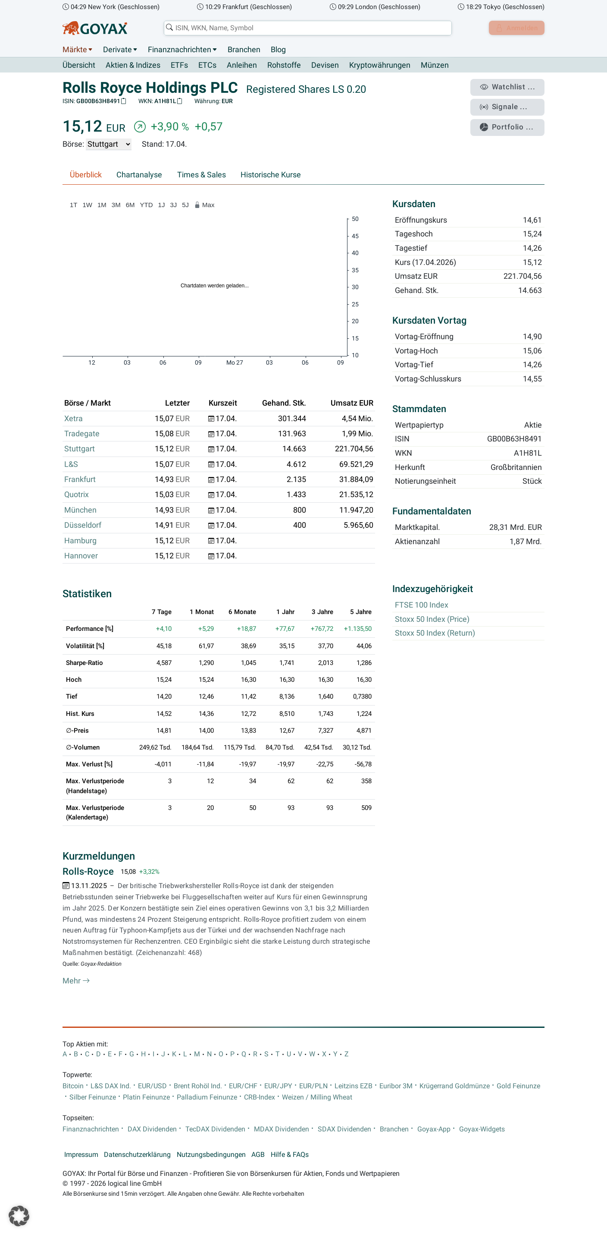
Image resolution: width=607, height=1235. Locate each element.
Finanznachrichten (179, 49)
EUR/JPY (278, 1086)
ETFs (179, 65)
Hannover (81, 556)
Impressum (81, 1155)
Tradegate (82, 434)
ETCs (207, 65)
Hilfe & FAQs (290, 1155)
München (80, 510)
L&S (71, 464)
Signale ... (508, 105)
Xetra (73, 418)
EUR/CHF (243, 1086)
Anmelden (515, 28)
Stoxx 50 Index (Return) (435, 633)
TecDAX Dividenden (215, 1129)
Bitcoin (73, 1086)
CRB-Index (259, 1097)
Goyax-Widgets (482, 1129)
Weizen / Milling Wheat (317, 1097)
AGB (258, 1155)
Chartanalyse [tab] (139, 175)
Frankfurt (80, 480)
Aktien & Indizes (133, 65)
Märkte (75, 49)
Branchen (244, 49)
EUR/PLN (313, 1086)
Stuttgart (79, 449)
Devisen (325, 65)
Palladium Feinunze (207, 1097)
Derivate (117, 49)
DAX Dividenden (152, 1129)
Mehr (76, 981)
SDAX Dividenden (344, 1129)
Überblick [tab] (86, 175)
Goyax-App (434, 1129)
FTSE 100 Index (421, 605)
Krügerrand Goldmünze (454, 1086)
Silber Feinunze (92, 1097)
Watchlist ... (511, 86)
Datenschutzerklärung (137, 1155)
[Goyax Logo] (95, 28)
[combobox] (306, 28)
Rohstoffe (284, 65)
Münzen (435, 65)
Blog (278, 49)
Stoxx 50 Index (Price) (432, 619)
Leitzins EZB (353, 1086)
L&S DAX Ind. (111, 1086)
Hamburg (80, 540)
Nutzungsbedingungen (211, 1155)
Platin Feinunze (146, 1097)
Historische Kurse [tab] (271, 175)
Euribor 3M (396, 1086)
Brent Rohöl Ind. (198, 1086)
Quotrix (76, 495)
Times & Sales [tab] (201, 175)
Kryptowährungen (379, 65)
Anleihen (242, 65)
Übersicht (79, 65)
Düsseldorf (82, 525)
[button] (19, 1216)
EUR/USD (152, 1086)
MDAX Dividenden (281, 1129)
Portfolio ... (510, 123)
